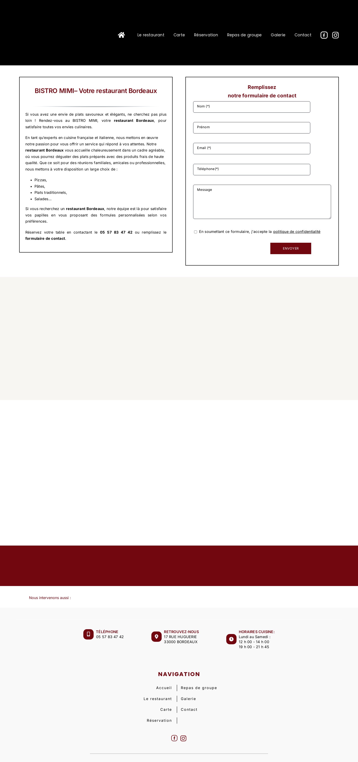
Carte (166, 696)
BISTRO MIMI (150, 752)
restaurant (123, 120)
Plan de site (254, 752)
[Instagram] (183, 725)
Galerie (188, 685)
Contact (189, 696)
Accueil (164, 675)
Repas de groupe (199, 675)
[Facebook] (174, 725)
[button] (179, 585)
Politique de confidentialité (220, 752)
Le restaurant (158, 685)
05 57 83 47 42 (110, 624)
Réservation (159, 707)
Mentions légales (179, 752)
